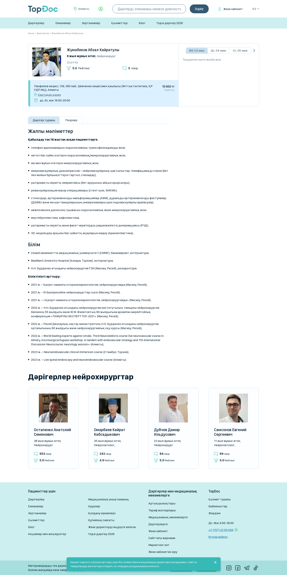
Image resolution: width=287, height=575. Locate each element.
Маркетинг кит (158, 545)
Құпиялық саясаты (101, 520)
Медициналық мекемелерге (168, 517)
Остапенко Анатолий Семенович (52, 432)
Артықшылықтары (161, 503)
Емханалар (63, 23)
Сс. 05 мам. (240, 50)
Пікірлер (71, 120)
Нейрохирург (106, 56)
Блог (142, 23)
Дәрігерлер (36, 23)
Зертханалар (91, 23)
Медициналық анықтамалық (108, 499)
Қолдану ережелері (101, 513)
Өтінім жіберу (218, 537)
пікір (133, 68)
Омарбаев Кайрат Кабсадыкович (109, 432)
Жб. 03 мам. (197, 50)
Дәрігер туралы (44, 120)
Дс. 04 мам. (218, 50)
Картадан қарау (49, 95)
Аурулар (94, 506)
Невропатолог (104, 445)
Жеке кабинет (233, 9)
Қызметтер (119, 23)
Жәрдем (214, 513)
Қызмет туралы (219, 499)
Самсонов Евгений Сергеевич (230, 432)
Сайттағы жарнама (161, 538)
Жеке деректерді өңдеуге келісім (112, 527)
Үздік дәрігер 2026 (169, 23)
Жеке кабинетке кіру (162, 552)
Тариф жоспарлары (162, 510)
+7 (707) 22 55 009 (220, 530)
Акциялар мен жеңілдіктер (47, 534)
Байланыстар (217, 506)
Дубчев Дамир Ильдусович (167, 432)
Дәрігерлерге (158, 524)
